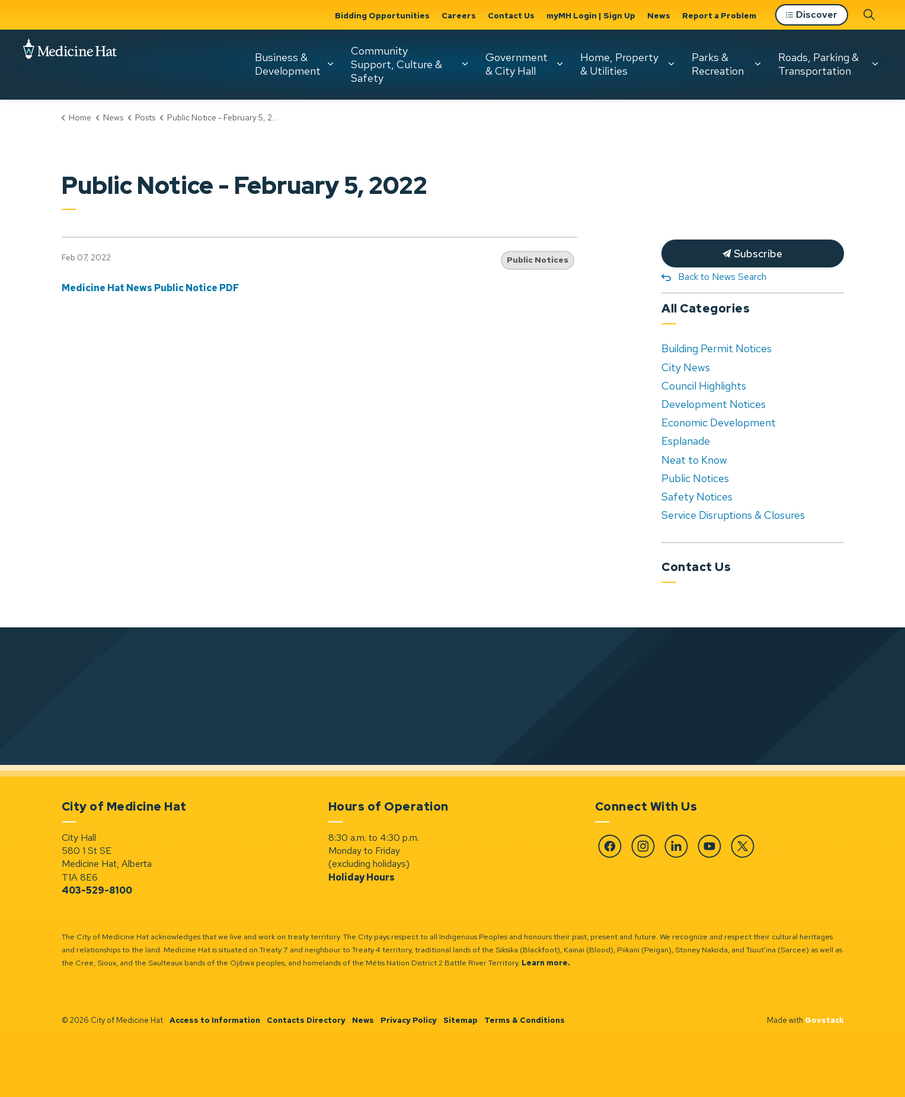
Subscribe (753, 253)
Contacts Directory (306, 1020)
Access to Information (215, 1020)
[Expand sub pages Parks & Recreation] (757, 64)
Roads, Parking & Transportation (818, 64)
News (658, 15)
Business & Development (288, 64)
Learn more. (546, 963)
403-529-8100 (97, 890)
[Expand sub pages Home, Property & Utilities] (671, 64)
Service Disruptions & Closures (733, 515)
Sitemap (460, 1020)
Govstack (824, 1020)
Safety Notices (697, 496)
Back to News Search (722, 276)
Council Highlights (703, 386)
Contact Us (511, 15)
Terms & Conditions (524, 1020)
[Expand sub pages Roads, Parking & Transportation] (875, 64)
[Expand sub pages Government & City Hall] (559, 64)
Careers (459, 15)
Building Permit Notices (716, 348)
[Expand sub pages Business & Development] (330, 64)
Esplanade (685, 441)
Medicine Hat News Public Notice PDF (150, 288)
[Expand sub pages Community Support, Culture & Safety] (465, 64)
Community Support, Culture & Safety (396, 64)
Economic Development (718, 422)
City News (685, 367)
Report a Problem (719, 15)
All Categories (705, 308)
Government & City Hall (516, 64)
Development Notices (713, 404)
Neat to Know (694, 460)
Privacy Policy (408, 1020)
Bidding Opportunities (382, 15)
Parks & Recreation (718, 64)
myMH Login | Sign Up (590, 15)
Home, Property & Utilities (619, 64)
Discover (811, 15)
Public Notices (537, 259)
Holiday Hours (361, 877)
